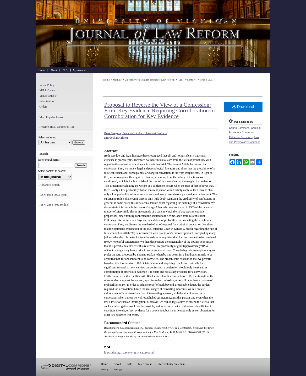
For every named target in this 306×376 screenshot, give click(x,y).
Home (106, 79)
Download (243, 107)
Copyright (118, 369)
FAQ (129, 364)
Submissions (46, 101)
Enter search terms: (49, 159)
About (117, 364)
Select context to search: (52, 171)
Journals (117, 79)
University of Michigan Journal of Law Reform (153, 33)
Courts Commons (239, 127)
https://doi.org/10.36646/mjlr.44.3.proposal (129, 352)
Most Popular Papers (51, 117)
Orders (43, 106)
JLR (180, 79)
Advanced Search (49, 184)
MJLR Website (48, 96)
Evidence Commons (240, 137)
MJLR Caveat (47, 90)
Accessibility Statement (172, 364)
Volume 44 (191, 79)
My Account (145, 364)
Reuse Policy (47, 85)
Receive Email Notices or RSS (57, 126)
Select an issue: (47, 137)
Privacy (104, 369)
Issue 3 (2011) (207, 79)
